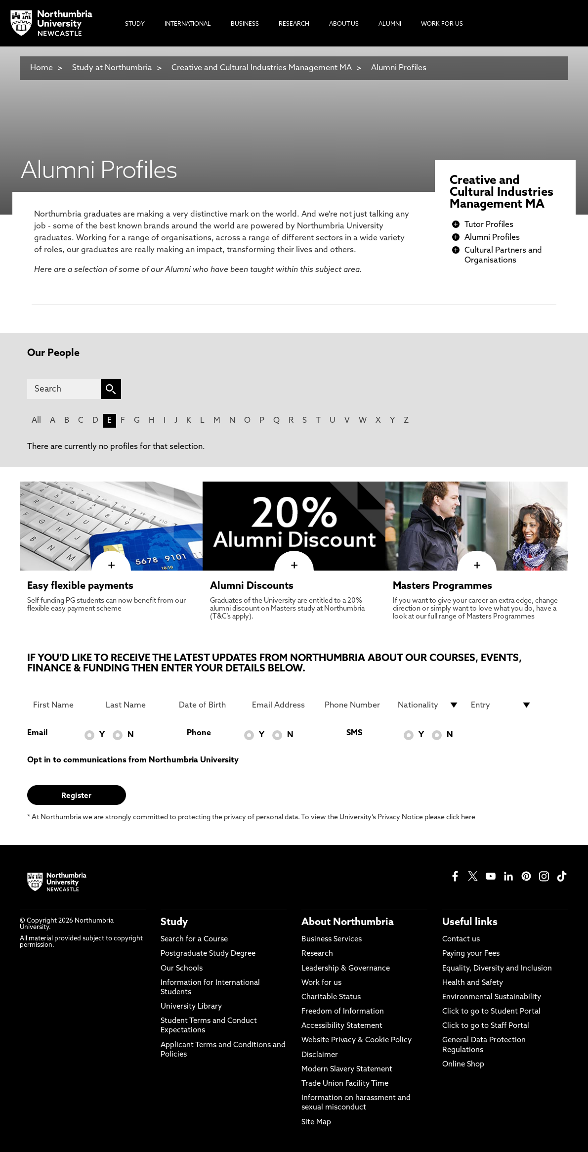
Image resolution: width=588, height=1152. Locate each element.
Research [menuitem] (294, 24)
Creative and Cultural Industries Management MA (261, 68)
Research (317, 954)
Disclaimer (319, 1055)
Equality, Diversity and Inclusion (497, 969)
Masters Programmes (442, 586)
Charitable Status (331, 997)
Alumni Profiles (398, 68)
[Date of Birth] (209, 705)
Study (174, 923)
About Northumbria (347, 923)
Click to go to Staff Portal (485, 1026)
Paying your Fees (471, 954)
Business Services (331, 939)
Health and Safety (472, 983)
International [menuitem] (188, 24)
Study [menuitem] (135, 24)
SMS (354, 733)
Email (37, 733)
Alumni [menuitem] (389, 24)
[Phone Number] (355, 705)
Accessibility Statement (341, 1026)
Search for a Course (194, 939)
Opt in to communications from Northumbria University (133, 760)
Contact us (461, 939)
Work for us (321, 983)
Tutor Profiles (488, 225)
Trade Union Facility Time (344, 1084)
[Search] (64, 389)
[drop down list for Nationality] (428, 705)
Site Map (316, 1122)
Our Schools (182, 969)
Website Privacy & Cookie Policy (356, 1040)
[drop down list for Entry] (501, 705)
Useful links (470, 923)
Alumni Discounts (252, 586)
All (36, 421)
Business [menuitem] (245, 24)
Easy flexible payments (80, 586)
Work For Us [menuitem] (442, 24)
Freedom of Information (342, 1012)
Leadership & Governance (345, 969)
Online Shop (463, 1064)
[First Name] (63, 705)
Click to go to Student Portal (491, 1012)
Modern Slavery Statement (346, 1069)
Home (41, 68)
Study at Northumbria (112, 68)
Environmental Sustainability (491, 997)
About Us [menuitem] (344, 24)
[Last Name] (136, 705)
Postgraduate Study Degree (208, 954)
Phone (199, 733)
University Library (191, 1007)
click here (460, 817)
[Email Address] (282, 705)
